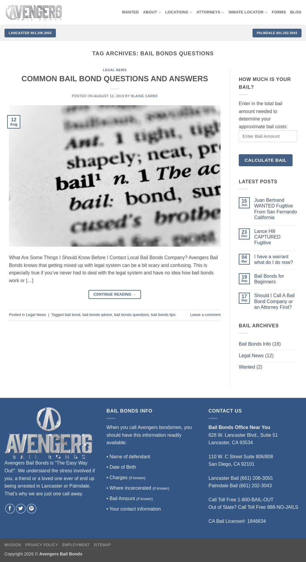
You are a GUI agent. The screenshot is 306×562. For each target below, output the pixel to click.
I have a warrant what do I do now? (273, 259)
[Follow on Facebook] (10, 509)
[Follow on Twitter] (21, 509)
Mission (12, 545)
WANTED (130, 12)
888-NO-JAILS (282, 507)
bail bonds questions (131, 314)
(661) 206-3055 (256, 478)
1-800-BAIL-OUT (255, 499)
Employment (76, 545)
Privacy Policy (41, 545)
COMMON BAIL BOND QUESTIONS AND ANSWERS (115, 78)
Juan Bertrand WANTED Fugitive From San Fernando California (275, 209)
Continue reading (114, 294)
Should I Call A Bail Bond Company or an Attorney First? (274, 301)
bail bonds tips (163, 314)
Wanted (247, 366)
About (152, 12)
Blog (296, 12)
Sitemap (102, 545)
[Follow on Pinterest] (31, 509)
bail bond (72, 314)
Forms (279, 12)
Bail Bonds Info (255, 343)
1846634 (256, 521)
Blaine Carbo (144, 96)
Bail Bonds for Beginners (269, 279)
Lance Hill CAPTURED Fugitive (267, 237)
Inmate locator (248, 12)
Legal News (115, 70)
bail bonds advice (97, 314)
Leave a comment (205, 314)
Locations (178, 12)
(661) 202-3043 (255, 485)
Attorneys (210, 12)
